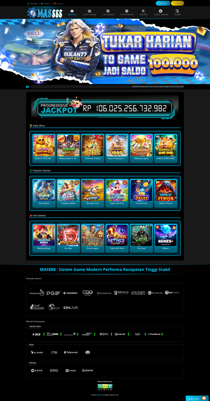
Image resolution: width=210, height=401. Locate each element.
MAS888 (99, 395)
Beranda (72, 12)
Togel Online (161, 12)
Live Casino (108, 12)
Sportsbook (127, 12)
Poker (178, 12)
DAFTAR (163, 3)
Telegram (45, 4)
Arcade (144, 12)
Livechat (58, 4)
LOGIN (178, 3)
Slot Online (89, 12)
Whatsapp (32, 4)
